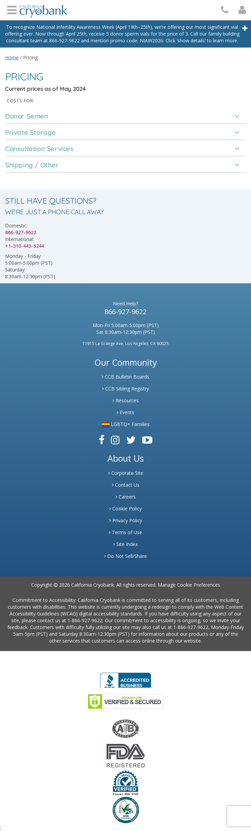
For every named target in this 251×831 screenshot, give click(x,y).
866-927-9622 (20, 232)
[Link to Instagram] (115, 440)
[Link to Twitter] (131, 440)
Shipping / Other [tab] (32, 165)
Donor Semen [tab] (26, 116)
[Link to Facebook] (101, 440)
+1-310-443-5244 (24, 246)
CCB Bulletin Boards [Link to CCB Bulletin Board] (125, 376)
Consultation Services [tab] (39, 149)
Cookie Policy (125, 508)
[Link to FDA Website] (126, 755)
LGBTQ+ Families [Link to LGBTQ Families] (126, 424)
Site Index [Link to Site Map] (125, 544)
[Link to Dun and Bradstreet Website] (125, 782)
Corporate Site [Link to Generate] (125, 473)
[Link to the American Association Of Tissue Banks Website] (125, 728)
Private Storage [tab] (30, 132)
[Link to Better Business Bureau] (125, 678)
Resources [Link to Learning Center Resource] (126, 400)
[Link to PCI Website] (125, 810)
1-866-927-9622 (84, 620)
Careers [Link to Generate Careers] (126, 496)
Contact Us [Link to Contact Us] (125, 485)
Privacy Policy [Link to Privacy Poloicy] (125, 520)
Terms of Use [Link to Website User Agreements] (125, 532)
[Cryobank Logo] (43, 9)
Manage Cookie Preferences (189, 585)
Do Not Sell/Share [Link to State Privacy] (125, 556)
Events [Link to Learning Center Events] (125, 412)
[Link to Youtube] (147, 440)
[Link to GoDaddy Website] (126, 701)
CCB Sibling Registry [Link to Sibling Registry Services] (125, 388)
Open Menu (12, 9)
